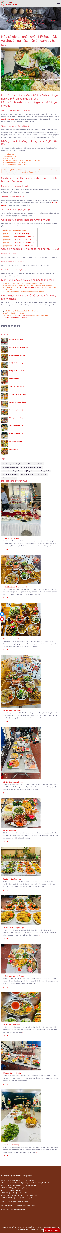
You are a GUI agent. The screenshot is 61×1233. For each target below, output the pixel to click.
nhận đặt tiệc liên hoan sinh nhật (18, 347)
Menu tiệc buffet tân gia (16, 426)
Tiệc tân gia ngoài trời (15, 441)
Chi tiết (6, 549)
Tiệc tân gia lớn (13, 449)
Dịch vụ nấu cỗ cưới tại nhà (22, 234)
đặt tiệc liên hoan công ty (16, 363)
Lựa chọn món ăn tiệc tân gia (17, 394)
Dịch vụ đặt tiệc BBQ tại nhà (23, 246)
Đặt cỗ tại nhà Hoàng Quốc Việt (12, 471)
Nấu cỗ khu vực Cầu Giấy (10, 467)
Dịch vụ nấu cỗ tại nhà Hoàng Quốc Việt (37, 471)
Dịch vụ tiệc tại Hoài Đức (10, 474)
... (52, 546)
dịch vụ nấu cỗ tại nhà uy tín (28, 287)
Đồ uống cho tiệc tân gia (16, 418)
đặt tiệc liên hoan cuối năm (17, 371)
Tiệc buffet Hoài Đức (9, 478)
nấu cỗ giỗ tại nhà (7, 119)
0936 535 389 (26, 315)
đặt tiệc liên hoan (14, 378)
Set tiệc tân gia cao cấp (16, 410)
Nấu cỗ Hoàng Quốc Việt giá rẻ (11, 464)
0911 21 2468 (16, 315)
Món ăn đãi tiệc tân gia (16, 433)
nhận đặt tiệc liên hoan (16, 339)
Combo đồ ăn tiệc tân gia (16, 386)
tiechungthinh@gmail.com (17, 317)
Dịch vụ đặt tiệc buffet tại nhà (23, 243)
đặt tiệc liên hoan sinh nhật (17, 355)
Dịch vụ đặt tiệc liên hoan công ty (25, 240)
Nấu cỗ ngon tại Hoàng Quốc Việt (31, 467)
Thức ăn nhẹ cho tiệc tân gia (17, 402)
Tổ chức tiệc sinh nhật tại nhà (23, 236)
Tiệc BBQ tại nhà (42, 474)
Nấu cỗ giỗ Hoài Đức (27, 474)
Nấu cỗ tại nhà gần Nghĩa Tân (34, 464)
